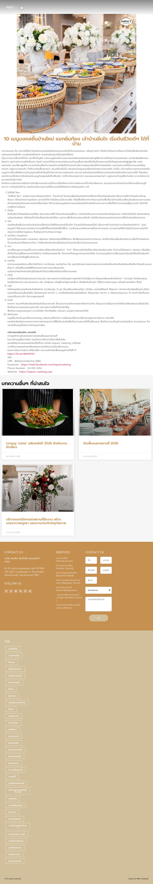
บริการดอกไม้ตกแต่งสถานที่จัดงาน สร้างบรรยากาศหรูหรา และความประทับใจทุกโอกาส (36, 521)
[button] (21, 7)
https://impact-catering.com (35, 372)
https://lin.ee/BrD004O (21, 354)
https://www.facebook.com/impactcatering (46, 364)
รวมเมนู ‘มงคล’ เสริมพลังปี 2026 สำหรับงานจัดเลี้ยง (36, 445)
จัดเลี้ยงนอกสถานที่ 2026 (100, 443)
